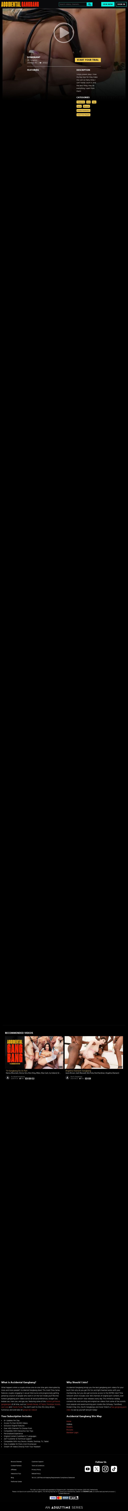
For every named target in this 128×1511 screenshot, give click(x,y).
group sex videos (29, 1410)
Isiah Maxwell (81, 1073)
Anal (88, 102)
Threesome (80, 102)
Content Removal (64, 1493)
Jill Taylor (42, 1404)
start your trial (88, 60)
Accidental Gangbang (18, 1076)
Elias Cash (44, 1073)
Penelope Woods (53, 1404)
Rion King (32, 1073)
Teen (94, 102)
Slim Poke (90, 1073)
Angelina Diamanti (112, 1073)
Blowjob (86, 106)
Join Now (108, 4)
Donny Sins (23, 1073)
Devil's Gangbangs (76, 1076)
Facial (79, 106)
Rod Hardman (99, 1073)
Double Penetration (83, 110)
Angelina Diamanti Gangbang (78, 1071)
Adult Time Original (83, 114)
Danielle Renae (32, 1404)
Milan (38, 1073)
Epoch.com (23, 1491)
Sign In (121, 4)
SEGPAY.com (87, 1491)
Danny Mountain (12, 1073)
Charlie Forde (17, 1407)
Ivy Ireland (53, 1073)
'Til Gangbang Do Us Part (16, 1071)
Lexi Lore (4, 1407)
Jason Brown (70, 1073)
